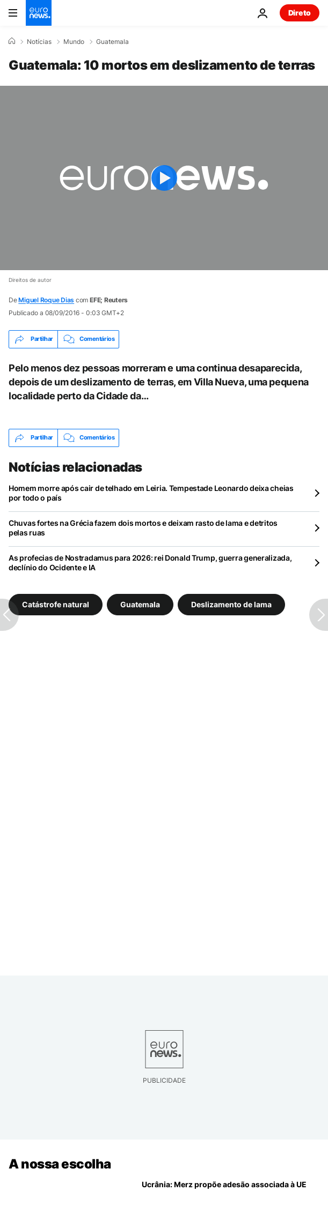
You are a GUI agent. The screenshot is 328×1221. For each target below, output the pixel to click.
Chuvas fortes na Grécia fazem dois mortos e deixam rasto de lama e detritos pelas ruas (143, 527)
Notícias (39, 42)
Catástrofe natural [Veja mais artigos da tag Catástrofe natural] (55, 603)
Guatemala (112, 42)
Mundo (73, 42)
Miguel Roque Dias (46, 300)
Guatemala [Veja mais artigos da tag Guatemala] (140, 603)
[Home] (12, 41)
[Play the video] (164, 178)
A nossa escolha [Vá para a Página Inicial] (60, 1164)
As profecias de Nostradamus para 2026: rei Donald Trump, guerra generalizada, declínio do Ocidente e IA (150, 562)
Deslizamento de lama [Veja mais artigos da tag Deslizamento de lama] (231, 603)
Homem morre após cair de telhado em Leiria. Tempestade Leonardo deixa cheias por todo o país (151, 492)
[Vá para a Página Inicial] (39, 13)
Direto (299, 12)
